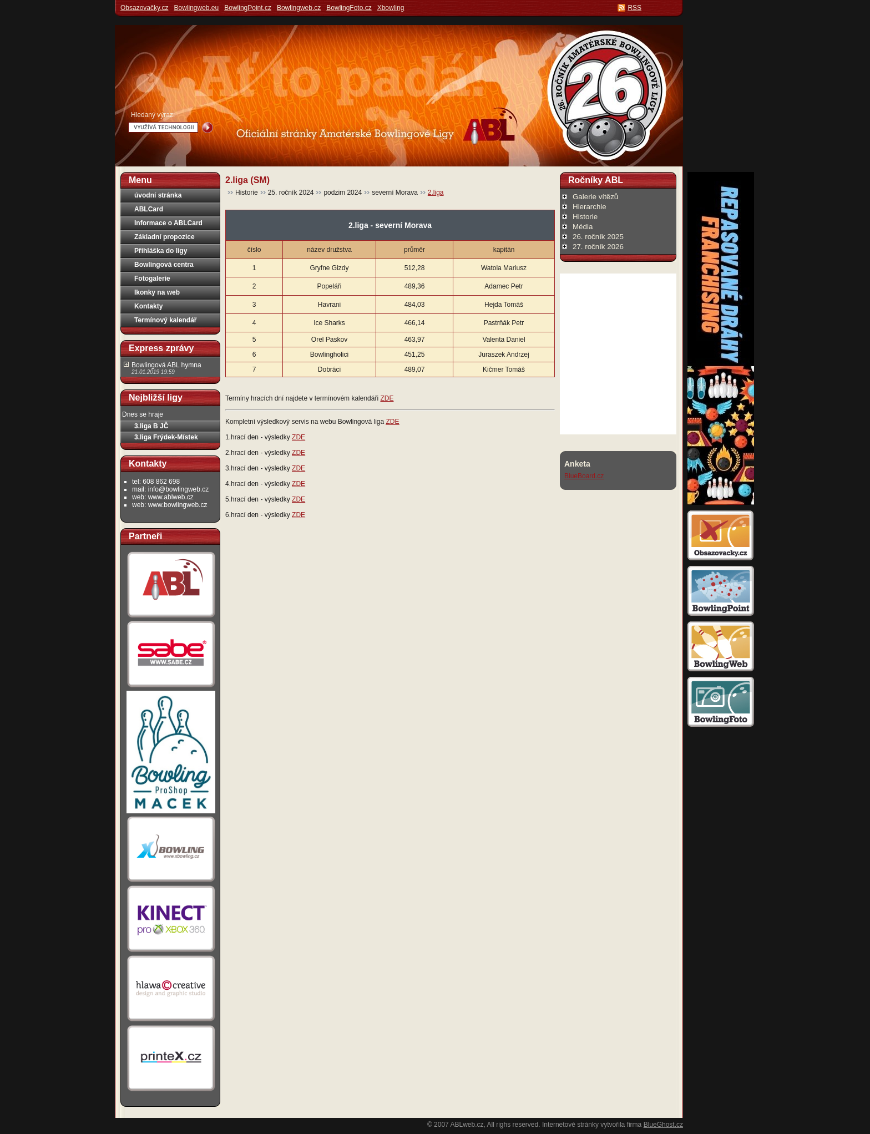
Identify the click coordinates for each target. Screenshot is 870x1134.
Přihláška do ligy (160, 251)
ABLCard (148, 209)
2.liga (436, 192)
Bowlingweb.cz (299, 8)
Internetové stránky (570, 1124)
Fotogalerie (152, 278)
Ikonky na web (157, 292)
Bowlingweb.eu (196, 8)
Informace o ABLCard (168, 223)
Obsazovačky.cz (144, 8)
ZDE (386, 398)
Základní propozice (164, 237)
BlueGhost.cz (663, 1124)
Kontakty (148, 306)
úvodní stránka (157, 195)
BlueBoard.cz (584, 476)
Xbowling (390, 8)
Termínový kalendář (165, 320)
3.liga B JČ (151, 426)
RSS (634, 8)
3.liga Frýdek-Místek (166, 437)
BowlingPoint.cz (247, 8)
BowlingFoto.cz (348, 8)
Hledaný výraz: (153, 115)
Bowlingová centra (164, 265)
